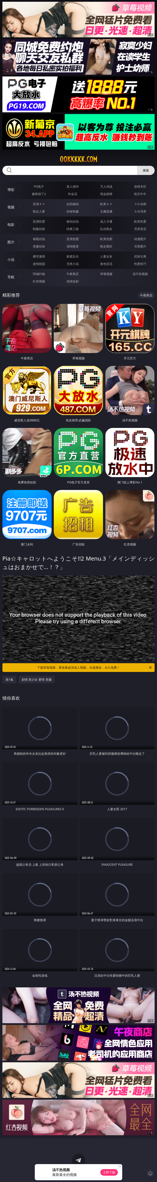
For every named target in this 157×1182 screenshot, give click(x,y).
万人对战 (106, 186)
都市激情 (39, 256)
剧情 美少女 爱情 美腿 (37, 679)
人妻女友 (106, 256)
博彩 (10, 189)
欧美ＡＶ (106, 204)
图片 (10, 242)
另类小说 (72, 264)
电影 (10, 224)
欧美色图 (106, 239)
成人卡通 (106, 221)
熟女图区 (106, 246)
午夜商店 (72, 274)
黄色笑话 (106, 264)
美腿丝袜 (39, 246)
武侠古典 (140, 256)
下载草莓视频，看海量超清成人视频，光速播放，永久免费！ (94, 667)
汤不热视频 (140, 274)
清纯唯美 (72, 246)
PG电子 (39, 186)
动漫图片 (140, 239)
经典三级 (72, 229)
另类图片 (140, 246)
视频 (10, 207)
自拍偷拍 (72, 204)
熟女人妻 (39, 211)
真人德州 (72, 186)
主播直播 (106, 211)
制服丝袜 (39, 229)
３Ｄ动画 (140, 204)
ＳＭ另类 (140, 211)
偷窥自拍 (39, 239)
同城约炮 (39, 274)
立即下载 (109, 1172)
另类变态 (140, 229)
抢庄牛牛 (140, 194)
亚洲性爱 (39, 221)
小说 (10, 259)
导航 (10, 277)
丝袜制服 (72, 211)
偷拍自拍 (72, 221)
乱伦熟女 (106, 229)
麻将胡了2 (39, 194)
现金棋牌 (106, 194)
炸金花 (72, 194)
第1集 (9, 679)
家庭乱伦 (72, 256)
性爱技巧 (140, 264)
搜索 (146, 170)
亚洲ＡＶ (39, 204)
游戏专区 (140, 186)
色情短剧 (72, 281)
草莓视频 (106, 274)
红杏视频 (39, 281)
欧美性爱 (140, 221)
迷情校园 (39, 264)
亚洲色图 (72, 239)
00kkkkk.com (78, 159)
